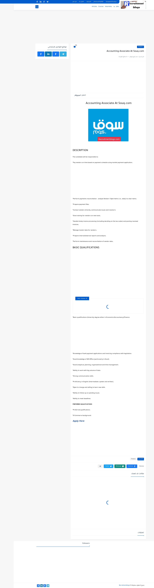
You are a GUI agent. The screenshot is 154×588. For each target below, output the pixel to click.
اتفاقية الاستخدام (85, 1)
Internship (94, 6)
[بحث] (23, 6)
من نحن (61, 1)
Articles (80, 6)
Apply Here (65, 421)
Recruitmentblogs (110, 585)
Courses (87, 6)
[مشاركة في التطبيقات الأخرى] (86, 466)
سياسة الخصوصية (97, 1)
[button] (118, 466)
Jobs (103, 6)
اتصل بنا (67, 1)
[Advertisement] (77, 28)
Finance (127, 46)
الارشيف (75, 1)
